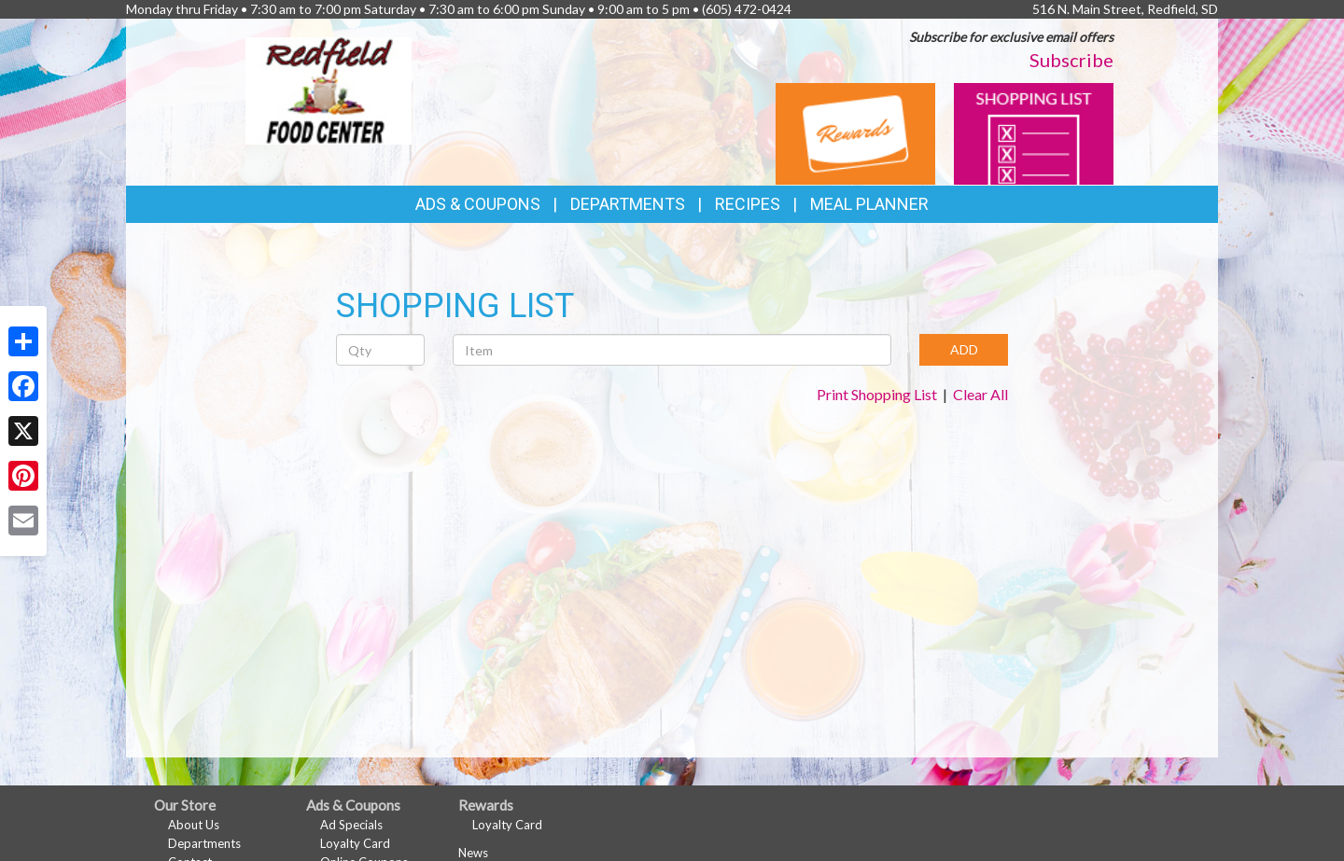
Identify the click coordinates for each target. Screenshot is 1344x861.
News (473, 852)
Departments (204, 843)
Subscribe (1071, 60)
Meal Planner (869, 204)
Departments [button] (627, 204)
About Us (193, 824)
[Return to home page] (328, 89)
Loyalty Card (355, 843)
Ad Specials (351, 824)
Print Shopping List (877, 394)
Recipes (747, 204)
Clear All (980, 394)
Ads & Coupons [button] (477, 204)
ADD (964, 349)
